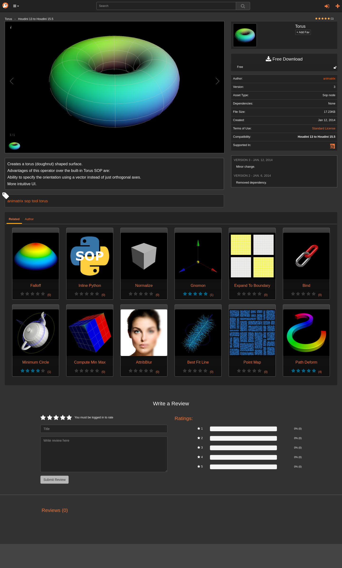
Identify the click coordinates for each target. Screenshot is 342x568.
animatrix (15, 201)
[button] (16, 5)
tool (35, 201)
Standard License (323, 128)
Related (14, 219)
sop (27, 201)
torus (43, 201)
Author (29, 219)
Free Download (284, 59)
